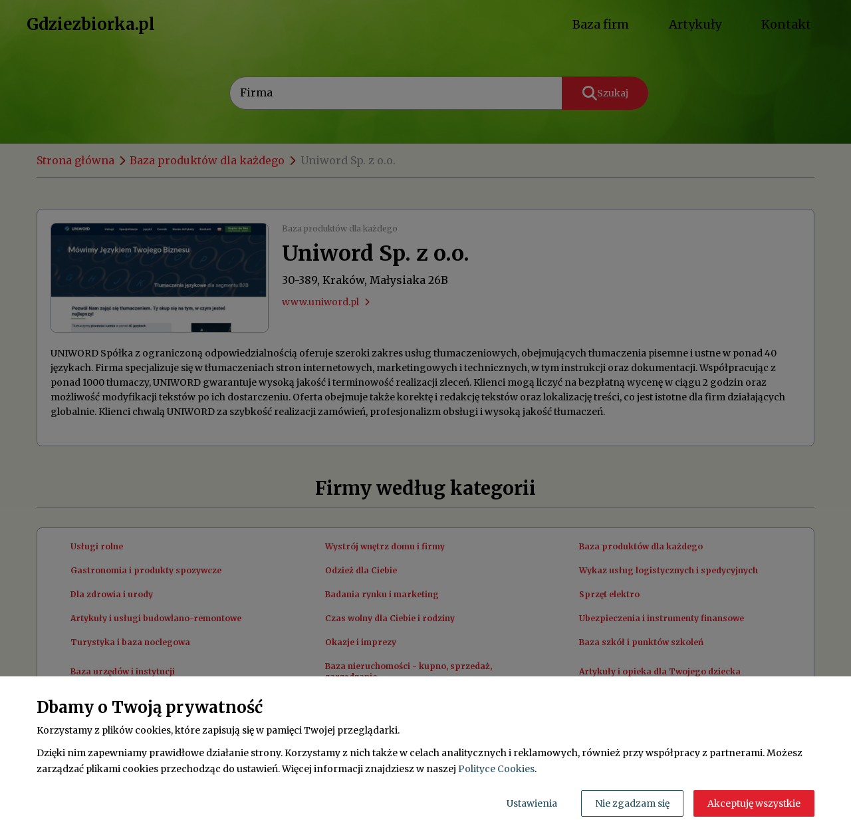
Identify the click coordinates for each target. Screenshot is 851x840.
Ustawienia (532, 803)
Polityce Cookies (496, 769)
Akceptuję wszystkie (753, 803)
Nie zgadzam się (632, 803)
